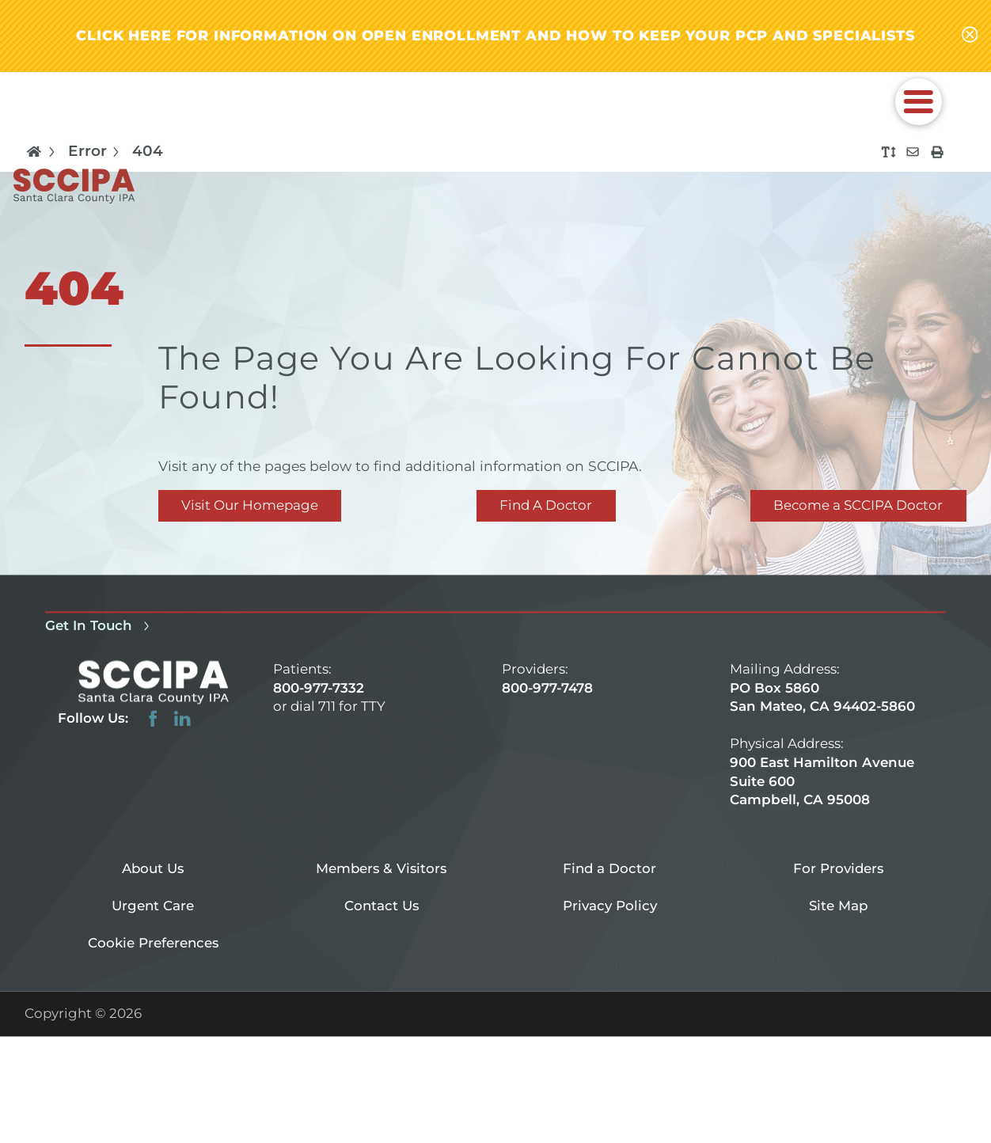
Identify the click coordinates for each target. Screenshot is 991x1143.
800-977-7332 (318, 688)
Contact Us (381, 905)
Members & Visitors (381, 868)
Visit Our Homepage (249, 505)
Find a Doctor (609, 868)
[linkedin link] (182, 719)
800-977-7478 (547, 688)
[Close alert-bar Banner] (970, 36)
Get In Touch (99, 625)
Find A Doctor (545, 505)
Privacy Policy (610, 905)
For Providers (838, 868)
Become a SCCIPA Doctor (858, 505)
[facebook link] (153, 719)
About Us (153, 868)
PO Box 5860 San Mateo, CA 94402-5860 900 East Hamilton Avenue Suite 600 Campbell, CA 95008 (822, 743)
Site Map (838, 905)
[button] (918, 101)
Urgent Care (153, 905)
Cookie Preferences (153, 943)
